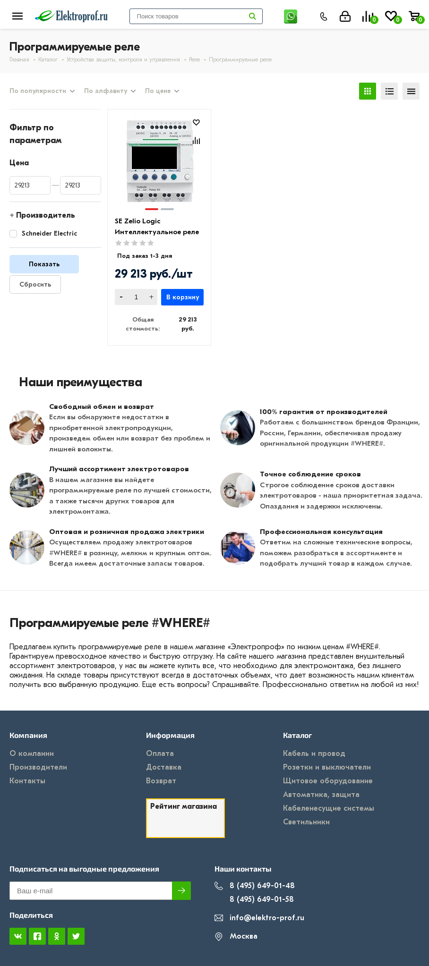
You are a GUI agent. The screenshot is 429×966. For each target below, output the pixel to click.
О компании (31, 753)
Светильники (306, 822)
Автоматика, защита (321, 794)
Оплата (160, 753)
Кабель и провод (314, 753)
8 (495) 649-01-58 (254, 899)
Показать (44, 264)
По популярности (37, 91)
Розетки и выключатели (327, 767)
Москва (235, 936)
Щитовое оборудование (328, 781)
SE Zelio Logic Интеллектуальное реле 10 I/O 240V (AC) (157, 231)
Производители (38, 767)
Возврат (161, 781)
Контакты (27, 781)
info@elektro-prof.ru (259, 918)
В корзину (182, 297)
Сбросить (35, 284)
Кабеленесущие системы (328, 808)
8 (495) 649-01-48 (254, 885)
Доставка (163, 767)
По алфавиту (105, 91)
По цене (158, 91)
